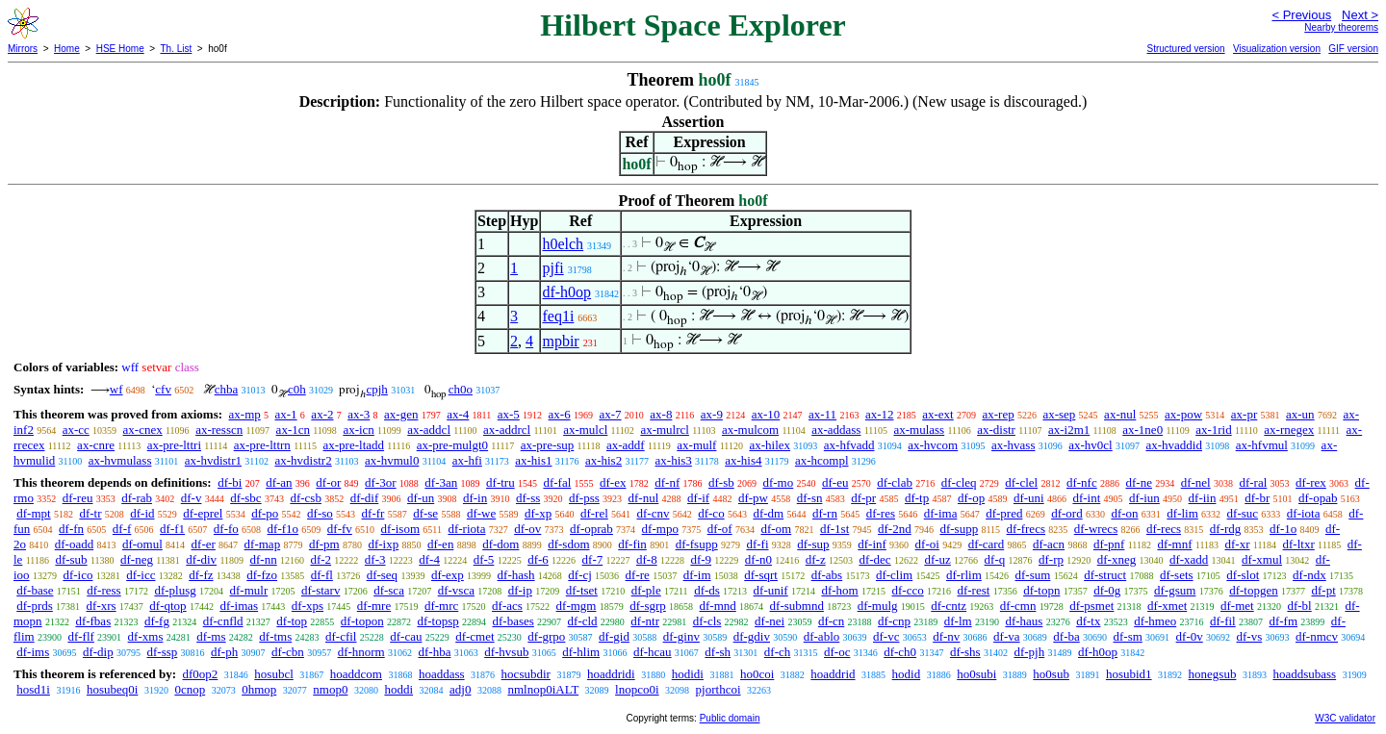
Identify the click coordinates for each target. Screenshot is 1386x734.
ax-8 (661, 414)
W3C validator (1345, 718)
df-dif (364, 498)
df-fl (322, 575)
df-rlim (964, 575)
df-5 (484, 559)
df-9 (700, 559)
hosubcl (273, 674)
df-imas (238, 605)
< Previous (1301, 15)
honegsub (1213, 674)
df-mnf (1174, 544)
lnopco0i (637, 689)
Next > (1360, 15)
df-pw (753, 498)
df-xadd (1188, 559)
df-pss (584, 498)
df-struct (1105, 575)
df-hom (839, 590)
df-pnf (1109, 544)
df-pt (1323, 590)
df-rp (1051, 559)
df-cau (406, 636)
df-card (986, 544)
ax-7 (610, 414)
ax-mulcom (750, 429)
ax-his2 (603, 460)
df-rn (824, 513)
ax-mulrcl (664, 429)
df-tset (582, 590)
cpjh (376, 389)
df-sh (718, 652)
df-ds (707, 590)
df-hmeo (1155, 621)
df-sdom (568, 544)
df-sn (810, 498)
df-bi (230, 482)
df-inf (872, 544)
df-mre (374, 605)
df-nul (644, 498)
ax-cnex (143, 429)
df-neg (136, 559)
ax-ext (937, 414)
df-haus (1023, 621)
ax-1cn (293, 429)
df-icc (140, 575)
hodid (906, 674)
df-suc (1243, 513)
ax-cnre (96, 445)
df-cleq (959, 482)
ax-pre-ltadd (354, 445)
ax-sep (1058, 414)
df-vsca (456, 590)
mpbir (560, 341)
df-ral (1253, 482)
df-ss (528, 498)
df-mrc (441, 605)
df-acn (1049, 544)
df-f (122, 528)
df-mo (777, 482)
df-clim (894, 575)
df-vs (1250, 636)
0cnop (189, 689)
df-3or (381, 482)
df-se (425, 513)
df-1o (1283, 528)
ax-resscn (219, 429)
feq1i (558, 316)
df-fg (156, 621)
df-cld (583, 621)
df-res (880, 513)
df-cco (907, 590)
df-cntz (948, 605)
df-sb (721, 482)
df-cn (831, 621)
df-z (816, 559)
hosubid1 (1129, 674)
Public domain (730, 718)
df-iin (1203, 498)
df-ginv (681, 636)
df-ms (210, 636)
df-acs (507, 605)
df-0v (1189, 636)
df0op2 (200, 674)
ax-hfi (467, 460)
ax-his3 (673, 460)
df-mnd (718, 605)
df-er (204, 544)
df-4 (429, 559)
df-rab (136, 498)
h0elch (562, 244)
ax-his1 (533, 460)
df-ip (520, 590)
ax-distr (996, 429)
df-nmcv (1317, 636)
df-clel (1021, 482)
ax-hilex (769, 445)
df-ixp (383, 544)
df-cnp (894, 621)
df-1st (834, 528)
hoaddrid (832, 674)
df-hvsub (506, 652)
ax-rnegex (1289, 429)
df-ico (77, 575)
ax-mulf (696, 445)
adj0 (460, 689)
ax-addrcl (506, 429)
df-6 (538, 559)
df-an (279, 482)
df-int (1086, 498)
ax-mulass (918, 429)
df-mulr (249, 590)
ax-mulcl (585, 429)
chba (227, 389)
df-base (34, 590)
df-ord (1067, 513)
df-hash (516, 575)
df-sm (1127, 636)
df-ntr (644, 621)
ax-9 (712, 414)
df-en (440, 544)
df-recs (1163, 528)
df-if (698, 498)
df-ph (224, 652)
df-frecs (1026, 528)
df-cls (707, 621)
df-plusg (174, 590)
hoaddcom (356, 674)
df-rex (1311, 482)
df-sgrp (647, 605)
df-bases (512, 621)
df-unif (771, 590)
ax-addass (835, 429)
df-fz (201, 575)
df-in (475, 498)
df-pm (324, 544)
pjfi (552, 268)
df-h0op (566, 292)
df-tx (1088, 621)
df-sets (1177, 575)
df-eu (835, 482)
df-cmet (474, 636)
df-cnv (653, 513)
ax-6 (560, 414)
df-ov (527, 528)
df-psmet (1091, 605)
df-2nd (894, 528)
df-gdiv (751, 636)
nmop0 (330, 689)
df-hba (434, 652)
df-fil (1223, 621)
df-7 (592, 559)
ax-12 (879, 414)
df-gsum (1174, 590)
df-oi (927, 544)
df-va (1006, 636)
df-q (995, 559)
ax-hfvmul (1262, 445)
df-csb (305, 498)
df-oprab (591, 528)
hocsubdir (526, 674)
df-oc (837, 652)
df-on (1124, 513)
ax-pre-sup (548, 445)
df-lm (958, 621)
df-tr (90, 513)
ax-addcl (428, 429)
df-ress (103, 590)
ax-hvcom (933, 445)
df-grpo (546, 636)
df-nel (1196, 482)
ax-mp (245, 414)
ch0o (461, 389)
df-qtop (167, 605)
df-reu (78, 498)
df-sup (813, 544)
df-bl (1299, 605)
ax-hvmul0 (392, 460)
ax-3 (358, 414)
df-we (481, 513)
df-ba (1066, 636)
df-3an (440, 482)
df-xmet (1167, 605)
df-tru (500, 482)
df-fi (757, 544)
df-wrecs (1095, 528)
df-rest (973, 590)
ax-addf (625, 445)
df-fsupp (697, 544)
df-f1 (172, 528)
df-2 (320, 559)
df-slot (1242, 575)
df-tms (275, 636)
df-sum (1033, 575)
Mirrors (23, 48)
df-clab (894, 482)
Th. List (176, 48)
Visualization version (1277, 48)
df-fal (557, 482)
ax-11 (822, 414)
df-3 (375, 559)
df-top (291, 621)
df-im (697, 575)
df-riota (466, 528)
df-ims (32, 652)
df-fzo (261, 575)
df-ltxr (1299, 544)
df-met (1237, 605)
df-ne (1138, 482)
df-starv (320, 590)
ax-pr (1244, 414)
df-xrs (101, 605)
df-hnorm (361, 652)
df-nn (263, 559)
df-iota (1304, 513)
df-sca (388, 590)
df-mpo (660, 528)
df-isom (400, 528)
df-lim (1182, 513)
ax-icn (358, 429)
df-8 (646, 559)
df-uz (937, 559)
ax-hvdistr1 (213, 460)
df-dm (768, 513)
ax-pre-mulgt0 (452, 445)
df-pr (863, 498)
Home (67, 48)
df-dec (874, 559)
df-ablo (822, 636)
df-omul (142, 544)
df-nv (946, 636)
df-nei (769, 621)
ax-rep (998, 414)
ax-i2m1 (1069, 429)
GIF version (1353, 48)
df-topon (362, 621)
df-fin (632, 544)
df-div (201, 559)
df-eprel (202, 513)
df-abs (827, 575)
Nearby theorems (1341, 27)
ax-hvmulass (120, 460)
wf (116, 389)
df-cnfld (223, 621)
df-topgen (1253, 590)
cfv (163, 389)
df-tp (917, 498)
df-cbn (287, 652)
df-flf (80, 636)
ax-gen (401, 414)
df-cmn (1018, 605)
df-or (328, 482)
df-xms (146, 636)
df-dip (98, 652)
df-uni (1029, 498)
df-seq (382, 575)
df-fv (339, 528)
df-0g (1106, 590)
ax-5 (509, 414)
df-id (142, 513)
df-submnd (797, 605)
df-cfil (340, 636)
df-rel (594, 513)
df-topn (1041, 590)
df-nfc (1081, 482)
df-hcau (652, 652)
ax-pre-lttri (174, 445)
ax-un (1300, 414)
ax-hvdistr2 (302, 460)
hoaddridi (611, 674)
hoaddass (442, 674)
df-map (262, 544)
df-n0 (758, 559)
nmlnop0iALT (542, 689)
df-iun (1144, 498)
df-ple (646, 590)
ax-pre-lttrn (262, 445)
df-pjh (1029, 652)
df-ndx (1309, 575)
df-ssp (161, 652)
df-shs (965, 652)
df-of (719, 528)
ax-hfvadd (849, 445)
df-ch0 (900, 652)
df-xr (1237, 544)
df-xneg (1116, 559)
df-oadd (74, 544)
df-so (320, 513)
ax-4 (458, 414)
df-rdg (1226, 528)
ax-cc (76, 429)
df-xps (307, 605)
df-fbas (93, 621)
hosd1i (33, 689)
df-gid (614, 636)
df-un (420, 498)
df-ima (941, 513)
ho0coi (757, 674)
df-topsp (437, 621)
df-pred (1004, 513)
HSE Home (120, 48)
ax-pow (1183, 414)
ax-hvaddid (1173, 445)
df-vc (886, 636)
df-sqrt (761, 575)
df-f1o (283, 528)
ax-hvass (1013, 445)
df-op (971, 498)
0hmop (259, 689)
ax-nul (1120, 414)
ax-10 (766, 414)
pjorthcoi (718, 689)
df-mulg (878, 605)
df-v (191, 498)
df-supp (958, 528)
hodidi (688, 674)
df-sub (71, 559)
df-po (264, 513)
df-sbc (246, 498)
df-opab (1317, 498)
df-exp (447, 575)
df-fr (373, 513)
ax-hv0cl (1090, 445)
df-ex (613, 482)
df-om (775, 528)
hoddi (398, 689)
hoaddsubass (1304, 674)
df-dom (500, 544)
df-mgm (576, 605)
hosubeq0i (112, 689)
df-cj (580, 575)
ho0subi (976, 674)
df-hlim (581, 652)
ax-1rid (1213, 429)
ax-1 (286, 414)
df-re (638, 575)
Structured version (1185, 48)
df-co (711, 513)
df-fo (226, 528)
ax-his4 (743, 460)
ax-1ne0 (1142, 429)
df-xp (538, 513)
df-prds (34, 605)
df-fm (1283, 621)
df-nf (667, 482)
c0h (297, 389)
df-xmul (1262, 559)
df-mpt (33, 513)
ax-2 (322, 414)
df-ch (777, 652)
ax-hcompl (822, 460)
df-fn (71, 528)
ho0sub (1051, 674)
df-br (1257, 498)
